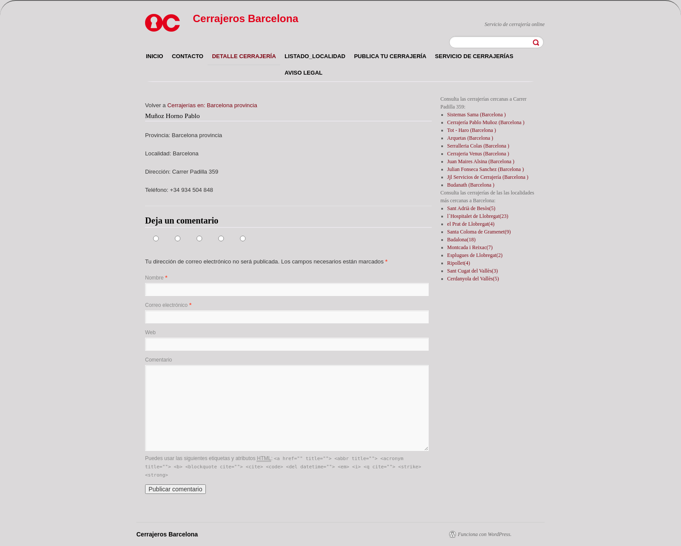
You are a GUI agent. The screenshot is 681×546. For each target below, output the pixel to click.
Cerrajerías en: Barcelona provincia (212, 105)
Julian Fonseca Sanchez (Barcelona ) (485, 169)
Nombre (154, 278)
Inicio (154, 56)
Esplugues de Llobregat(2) (474, 255)
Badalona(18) (461, 240)
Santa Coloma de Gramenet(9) (479, 232)
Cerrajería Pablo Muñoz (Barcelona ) (486, 122)
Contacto (187, 56)
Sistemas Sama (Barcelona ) (476, 115)
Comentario (158, 360)
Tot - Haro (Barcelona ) (471, 130)
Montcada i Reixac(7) (470, 247)
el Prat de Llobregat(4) (471, 224)
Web (150, 332)
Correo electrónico (166, 305)
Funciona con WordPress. (485, 534)
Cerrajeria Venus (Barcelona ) (478, 154)
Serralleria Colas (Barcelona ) (478, 146)
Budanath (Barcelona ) (471, 185)
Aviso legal (303, 72)
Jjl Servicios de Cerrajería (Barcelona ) (488, 177)
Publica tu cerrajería (390, 56)
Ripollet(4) (458, 263)
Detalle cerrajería (244, 56)
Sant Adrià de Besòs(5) (471, 208)
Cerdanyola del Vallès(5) (473, 279)
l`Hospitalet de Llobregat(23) (478, 216)
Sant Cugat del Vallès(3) (472, 271)
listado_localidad (314, 56)
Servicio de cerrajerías (474, 56)
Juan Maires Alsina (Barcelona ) (481, 161)
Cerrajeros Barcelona (245, 18)
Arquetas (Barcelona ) (470, 138)
